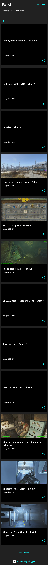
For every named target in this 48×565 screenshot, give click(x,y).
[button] (43, 60)
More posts (24, 553)
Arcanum (6, 21)
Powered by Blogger (24, 561)
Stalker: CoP (21, 21)
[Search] (38, 5)
